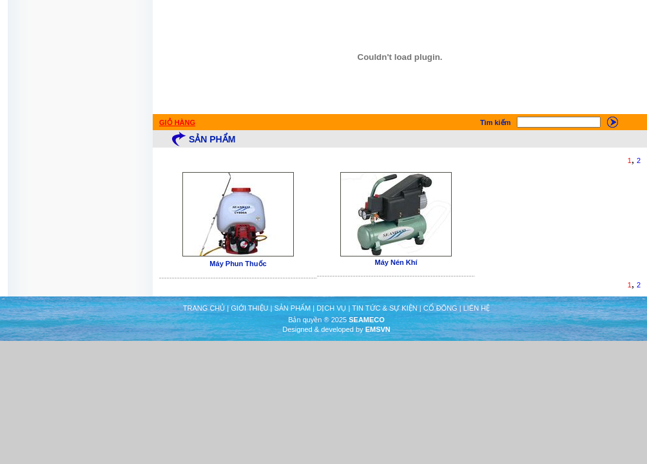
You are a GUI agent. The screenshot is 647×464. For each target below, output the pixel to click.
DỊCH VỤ (331, 308)
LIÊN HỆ (476, 308)
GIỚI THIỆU (249, 308)
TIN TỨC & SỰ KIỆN (384, 308)
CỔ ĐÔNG (440, 308)
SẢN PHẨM (292, 308)
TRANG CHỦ (204, 308)
